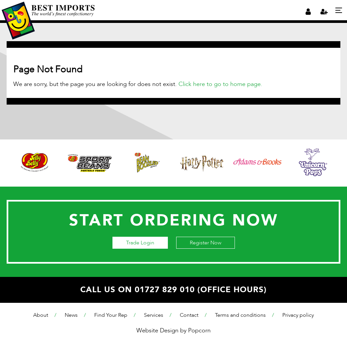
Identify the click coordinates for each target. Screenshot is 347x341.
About (40, 315)
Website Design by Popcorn (173, 330)
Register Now (205, 242)
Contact (189, 315)
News (71, 315)
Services (153, 315)
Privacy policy (298, 315)
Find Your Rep (110, 315)
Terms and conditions (240, 315)
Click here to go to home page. (220, 84)
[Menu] (338, 10)
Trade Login (140, 242)
